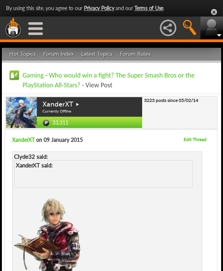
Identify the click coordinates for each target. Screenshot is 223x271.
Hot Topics (22, 54)
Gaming (33, 75)
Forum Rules (135, 54)
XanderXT (57, 104)
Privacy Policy (99, 8)
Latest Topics (96, 54)
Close (214, 12)
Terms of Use (148, 8)
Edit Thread (195, 139)
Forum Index (58, 54)
